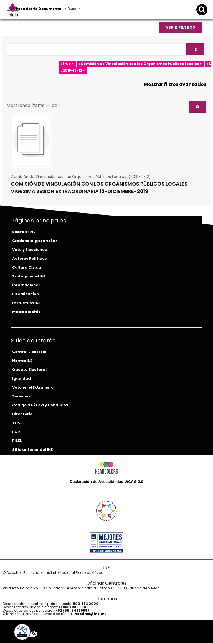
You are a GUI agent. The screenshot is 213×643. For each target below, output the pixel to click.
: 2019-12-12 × (73, 70)
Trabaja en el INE (28, 276)
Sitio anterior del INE (32, 449)
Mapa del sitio (26, 311)
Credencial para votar (34, 240)
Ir (195, 49)
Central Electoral (29, 351)
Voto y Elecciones (29, 249)
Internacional (26, 285)
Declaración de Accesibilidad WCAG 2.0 (106, 481)
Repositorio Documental (39, 8)
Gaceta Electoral (29, 369)
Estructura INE (26, 303)
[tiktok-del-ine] (48, 634)
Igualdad (21, 378)
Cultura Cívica (26, 267)
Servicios (21, 396)
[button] (22, 632)
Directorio (22, 414)
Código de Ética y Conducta (40, 405)
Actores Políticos (29, 258)
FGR (16, 431)
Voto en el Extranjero (33, 387)
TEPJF (18, 423)
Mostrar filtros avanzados (175, 84)
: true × (67, 63)
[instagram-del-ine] (44, 634)
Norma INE (22, 360)
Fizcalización (25, 294)
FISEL (17, 440)
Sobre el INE (23, 231)
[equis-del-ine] (31, 634)
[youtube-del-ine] (39, 634)
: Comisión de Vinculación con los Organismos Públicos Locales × (140, 63)
